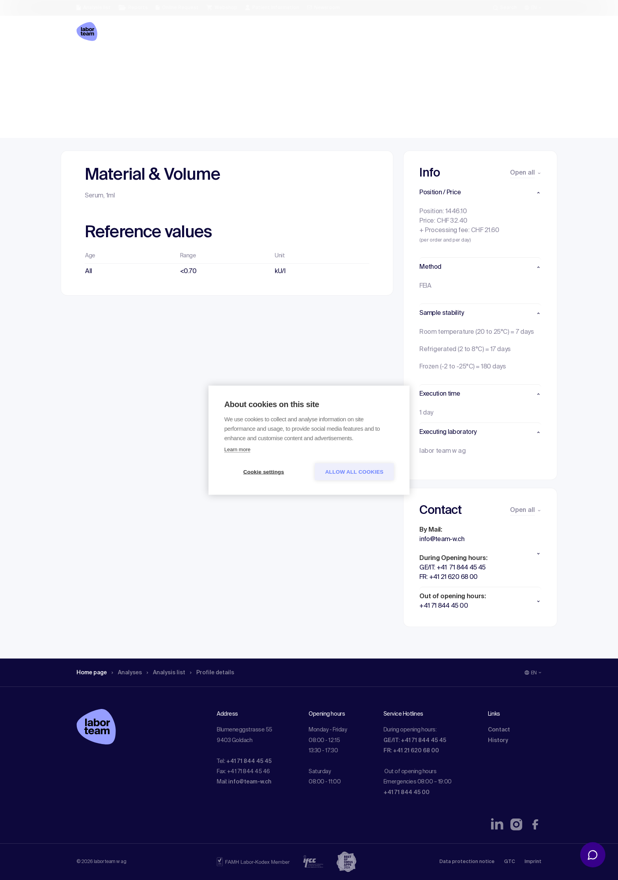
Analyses (132, 61)
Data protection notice (467, 862)
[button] (480, 192)
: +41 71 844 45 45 (248, 761)
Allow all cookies (354, 471)
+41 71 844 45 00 (406, 792)
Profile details (225, 61)
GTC (509, 862)
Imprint (533, 862)
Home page (93, 61)
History (498, 740)
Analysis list (175, 61)
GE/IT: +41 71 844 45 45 (414, 740)
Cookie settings (263, 471)
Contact (499, 730)
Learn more (237, 449)
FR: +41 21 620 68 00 (411, 750)
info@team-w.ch (250, 782)
